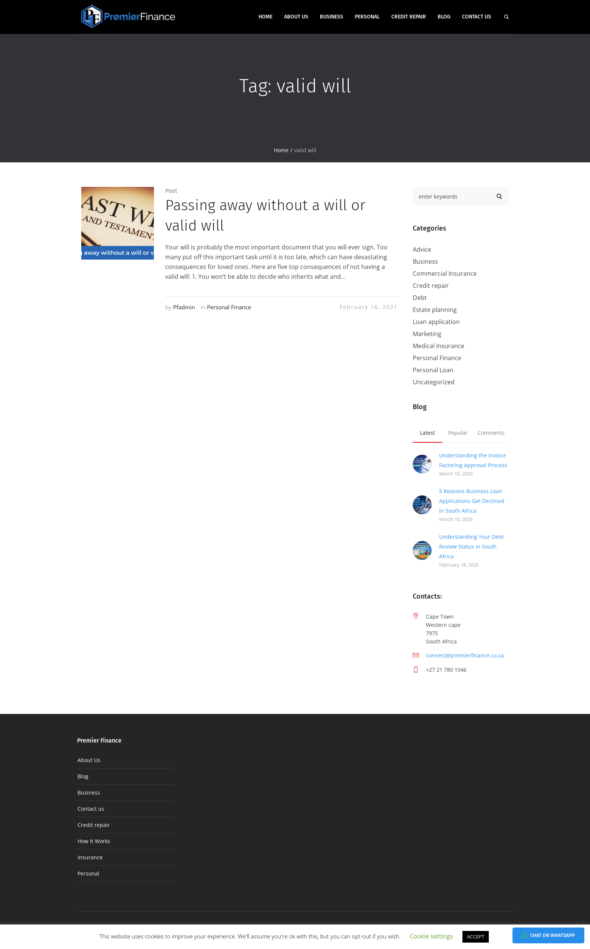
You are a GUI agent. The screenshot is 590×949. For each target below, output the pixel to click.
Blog (83, 776)
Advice (422, 249)
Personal (88, 873)
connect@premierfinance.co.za (465, 655)
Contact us (91, 808)
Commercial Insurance (445, 273)
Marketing (427, 334)
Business (425, 261)
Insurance (90, 857)
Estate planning (435, 310)
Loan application (436, 322)
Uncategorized (434, 382)
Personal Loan (433, 370)
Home (281, 150)
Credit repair (431, 285)
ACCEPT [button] (475, 936)
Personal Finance (229, 307)
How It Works (94, 841)
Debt (420, 297)
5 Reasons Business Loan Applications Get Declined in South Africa (471, 500)
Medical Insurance (438, 346)
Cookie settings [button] (431, 936)
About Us (89, 760)
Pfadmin (184, 307)
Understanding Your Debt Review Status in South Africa (471, 546)
